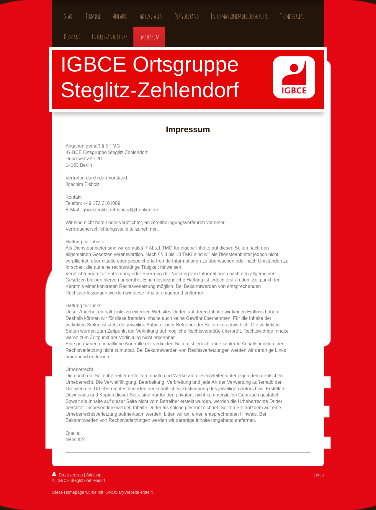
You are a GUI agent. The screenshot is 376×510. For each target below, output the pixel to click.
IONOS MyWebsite (121, 492)
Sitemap (93, 474)
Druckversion (68, 474)
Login (319, 474)
